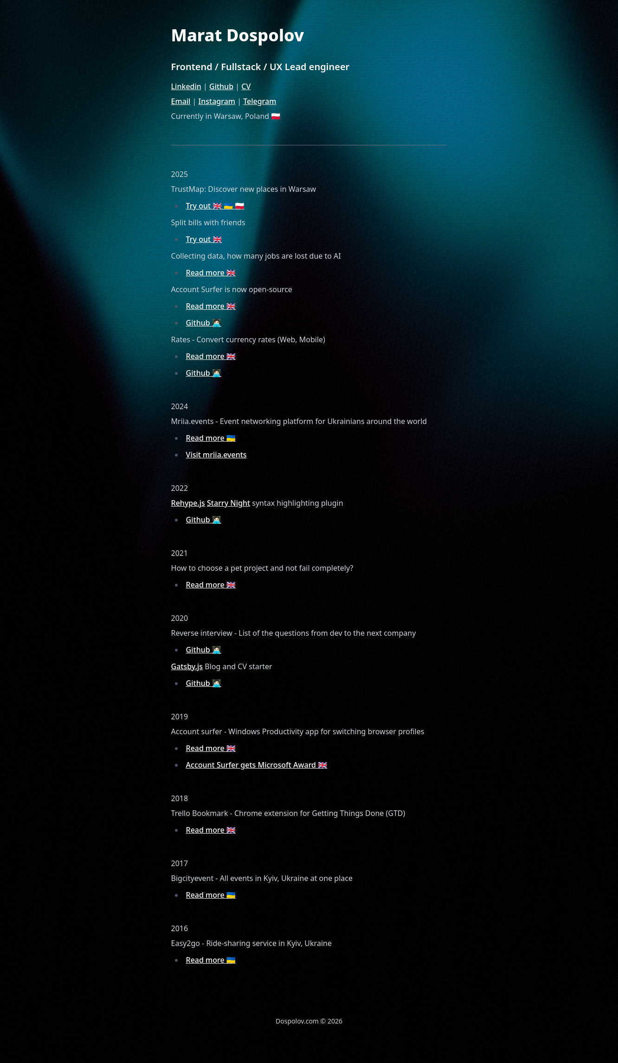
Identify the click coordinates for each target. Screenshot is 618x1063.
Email (181, 101)
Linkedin (186, 86)
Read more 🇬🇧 (211, 272)
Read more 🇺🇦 (211, 438)
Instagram (217, 101)
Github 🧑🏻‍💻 (203, 323)
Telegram (259, 101)
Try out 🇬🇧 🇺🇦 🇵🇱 (215, 206)
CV (246, 86)
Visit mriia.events (216, 455)
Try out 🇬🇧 (204, 239)
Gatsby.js (187, 666)
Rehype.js (188, 503)
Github (221, 86)
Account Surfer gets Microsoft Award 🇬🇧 (257, 765)
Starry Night (228, 503)
